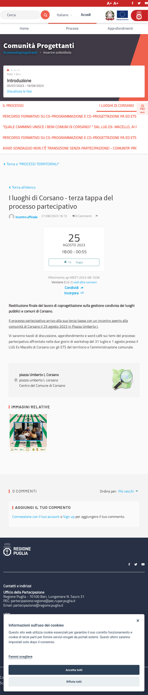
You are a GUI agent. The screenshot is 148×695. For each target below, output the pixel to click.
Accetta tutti (74, 670)
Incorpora (74, 293)
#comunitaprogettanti (20, 52)
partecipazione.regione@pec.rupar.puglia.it (43, 600)
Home (24, 28)
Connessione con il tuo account (36, 516)
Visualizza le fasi (19, 91)
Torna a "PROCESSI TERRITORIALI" (31, 164)
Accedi (86, 14)
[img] (4, 164)
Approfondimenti (120, 28)
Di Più (142, 108)
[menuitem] (65, 15)
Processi (72, 28)
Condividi (74, 287)
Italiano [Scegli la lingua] (62, 15)
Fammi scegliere (20, 657)
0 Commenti (82, 215)
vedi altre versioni (85, 282)
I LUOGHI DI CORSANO (116, 105)
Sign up (69, 516)
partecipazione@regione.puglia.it (38, 605)
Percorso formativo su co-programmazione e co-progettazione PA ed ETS (69, 116)
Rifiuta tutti (74, 681)
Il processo (13, 105)
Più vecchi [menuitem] (126, 491)
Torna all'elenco (22, 187)
